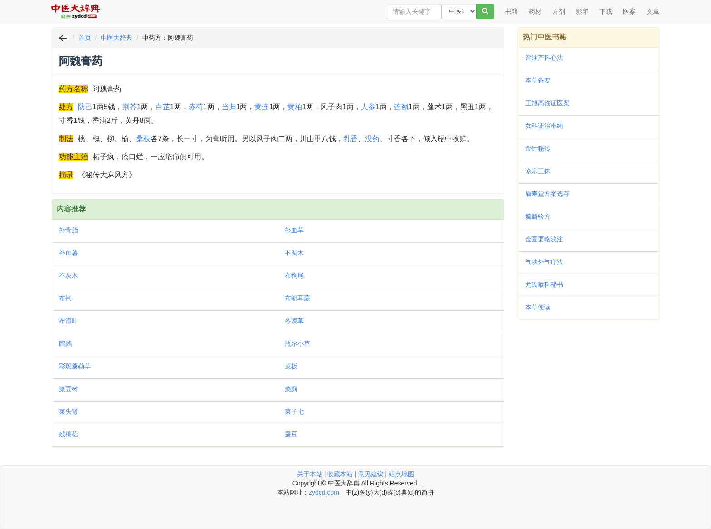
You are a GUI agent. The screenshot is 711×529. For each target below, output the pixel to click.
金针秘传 (537, 148)
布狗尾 (294, 275)
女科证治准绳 (544, 125)
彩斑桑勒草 (75, 366)
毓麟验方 (537, 216)
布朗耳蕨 (297, 298)
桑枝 (143, 138)
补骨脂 (68, 230)
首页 (84, 37)
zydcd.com (324, 492)
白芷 (163, 107)
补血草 (294, 230)
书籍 (511, 11)
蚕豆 (291, 434)
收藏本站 (340, 474)
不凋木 (294, 252)
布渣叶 (68, 320)
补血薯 (68, 252)
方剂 (558, 11)
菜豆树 (68, 388)
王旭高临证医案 (547, 103)
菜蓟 (291, 388)
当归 (229, 107)
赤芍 (196, 107)
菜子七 (294, 411)
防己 (85, 107)
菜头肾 (68, 411)
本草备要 (537, 80)
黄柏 (294, 107)
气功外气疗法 (544, 261)
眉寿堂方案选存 (547, 193)
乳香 (350, 138)
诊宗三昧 (537, 171)
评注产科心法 (544, 57)
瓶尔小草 (297, 343)
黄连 (261, 107)
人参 (368, 107)
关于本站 (309, 474)
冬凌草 (294, 320)
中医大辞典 (116, 37)
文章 (653, 11)
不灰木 (68, 275)
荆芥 (129, 107)
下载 (605, 11)
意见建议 (371, 474)
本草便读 (537, 307)
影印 (582, 11)
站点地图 (401, 474)
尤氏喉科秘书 (544, 284)
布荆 (65, 298)
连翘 (401, 107)
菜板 (291, 366)
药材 (535, 11)
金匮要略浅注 (544, 239)
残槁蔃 (68, 434)
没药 (372, 138)
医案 (629, 11)
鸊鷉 (65, 343)
